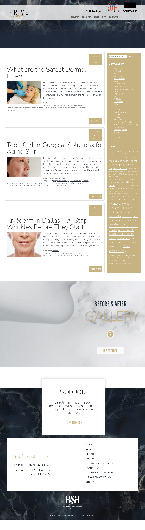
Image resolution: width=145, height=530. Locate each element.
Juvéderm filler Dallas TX (22, 183)
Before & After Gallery (100, 463)
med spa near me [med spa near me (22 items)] (119, 238)
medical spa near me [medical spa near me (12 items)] (118, 223)
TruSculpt (117, 135)
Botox (116, 81)
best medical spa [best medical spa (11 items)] (126, 157)
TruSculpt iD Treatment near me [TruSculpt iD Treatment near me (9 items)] (120, 263)
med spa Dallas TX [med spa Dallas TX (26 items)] (121, 230)
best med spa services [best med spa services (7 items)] (119, 171)
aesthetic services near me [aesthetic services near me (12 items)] (120, 151)
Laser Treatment (120, 112)
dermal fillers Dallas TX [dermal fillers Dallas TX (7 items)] (122, 186)
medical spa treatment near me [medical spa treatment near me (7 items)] (129, 227)
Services (76, 17)
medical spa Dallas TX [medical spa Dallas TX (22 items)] (122, 199)
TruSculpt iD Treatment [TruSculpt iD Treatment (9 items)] (129, 255)
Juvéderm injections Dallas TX (59, 183)
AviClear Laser (119, 71)
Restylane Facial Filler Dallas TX (48, 108)
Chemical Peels (119, 84)
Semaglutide (118, 132)
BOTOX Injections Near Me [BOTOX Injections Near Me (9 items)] (127, 174)
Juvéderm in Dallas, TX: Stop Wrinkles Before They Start (47, 223)
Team (96, 17)
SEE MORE (111, 350)
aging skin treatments (73, 181)
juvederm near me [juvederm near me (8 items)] (121, 189)
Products (87, 17)
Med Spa (117, 117)
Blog (104, 17)
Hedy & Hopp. (76, 508)
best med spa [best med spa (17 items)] (120, 168)
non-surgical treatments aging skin (57, 185)
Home (89, 444)
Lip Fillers (117, 114)
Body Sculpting (119, 79)
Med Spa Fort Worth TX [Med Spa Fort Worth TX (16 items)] (121, 234)
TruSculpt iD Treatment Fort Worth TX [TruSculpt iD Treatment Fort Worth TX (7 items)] (120, 260)
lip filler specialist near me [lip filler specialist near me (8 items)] (122, 196)
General (116, 96)
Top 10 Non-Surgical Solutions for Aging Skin (55, 148)
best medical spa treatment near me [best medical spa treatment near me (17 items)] (123, 164)
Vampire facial (119, 137)
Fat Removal (118, 94)
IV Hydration (118, 102)
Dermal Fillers (57, 103)
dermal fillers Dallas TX (75, 105)
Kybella (116, 107)
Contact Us (113, 17)
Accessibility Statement (100, 472)
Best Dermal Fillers (59, 105)
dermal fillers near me (14, 108)
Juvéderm (63, 178)
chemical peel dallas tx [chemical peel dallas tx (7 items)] (116, 179)
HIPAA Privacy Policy (98, 477)
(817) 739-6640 (111, 11)
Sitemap (90, 481)
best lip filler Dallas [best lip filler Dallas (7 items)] (128, 154)
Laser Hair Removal (121, 109)
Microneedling (119, 119)
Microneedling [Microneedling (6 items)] (118, 246)
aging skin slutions (59, 181)
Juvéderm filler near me (40, 183)
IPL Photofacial (119, 99)
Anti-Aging (56, 178)
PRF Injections (119, 127)
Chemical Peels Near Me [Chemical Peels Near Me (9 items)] (118, 182)
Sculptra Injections (120, 130)
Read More (95, 120)
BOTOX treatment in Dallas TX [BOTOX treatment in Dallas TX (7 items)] (129, 177)
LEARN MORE (74, 422)
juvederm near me (16, 185)
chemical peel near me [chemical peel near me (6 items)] (129, 179)
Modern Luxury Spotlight (123, 122)
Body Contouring (120, 76)
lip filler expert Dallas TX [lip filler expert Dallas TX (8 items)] (119, 194)
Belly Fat (117, 73)
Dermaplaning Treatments (123, 89)
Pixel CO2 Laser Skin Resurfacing (126, 125)
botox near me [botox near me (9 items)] (114, 176)
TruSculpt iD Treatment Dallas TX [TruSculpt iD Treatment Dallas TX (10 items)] (122, 257)
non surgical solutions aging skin (34, 185)
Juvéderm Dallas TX (29, 108)
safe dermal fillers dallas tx (69, 108)
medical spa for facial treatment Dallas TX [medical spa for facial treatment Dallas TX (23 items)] (122, 212)
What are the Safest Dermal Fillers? (46, 72)
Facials (116, 91)
